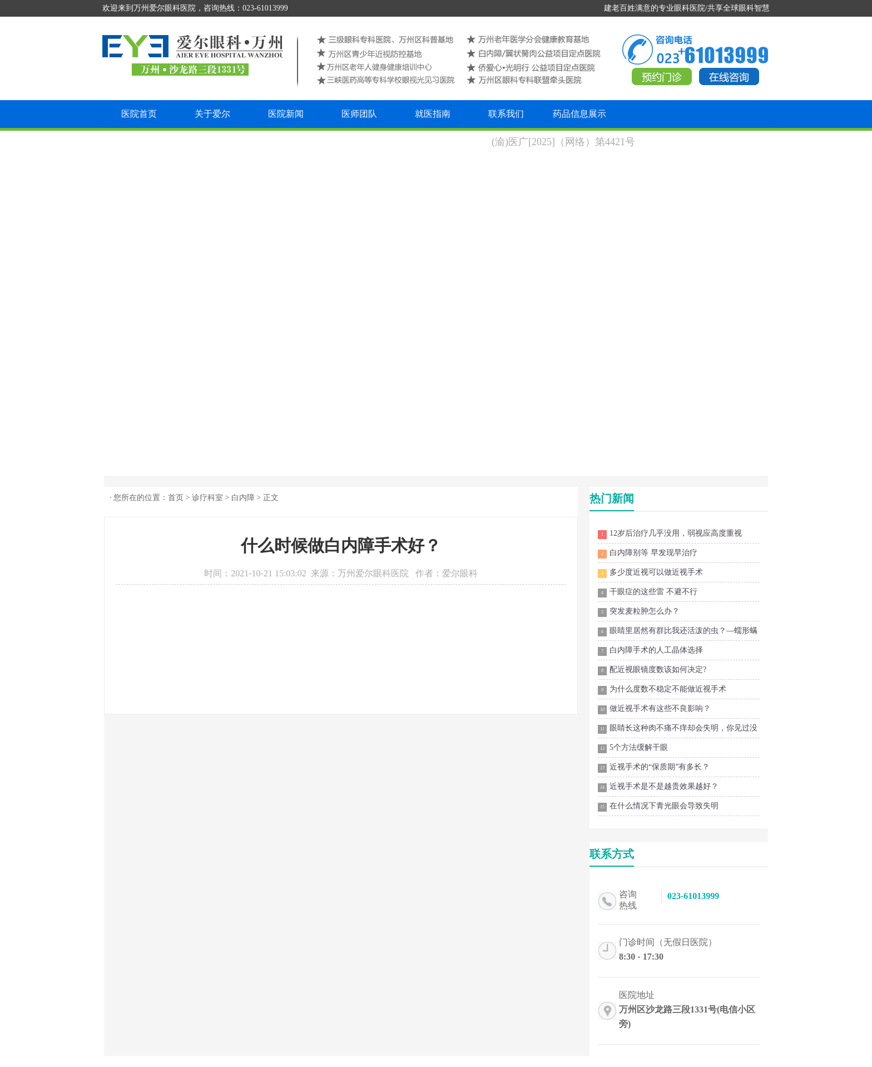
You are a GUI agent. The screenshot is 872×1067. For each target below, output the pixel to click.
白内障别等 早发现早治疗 (647, 554)
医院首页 (139, 113)
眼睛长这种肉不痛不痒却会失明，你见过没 (677, 729)
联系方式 (611, 854)
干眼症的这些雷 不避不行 (647, 592)
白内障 (243, 497)
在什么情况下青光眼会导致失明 (658, 807)
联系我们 (506, 113)
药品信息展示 (579, 113)
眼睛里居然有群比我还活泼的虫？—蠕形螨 (677, 631)
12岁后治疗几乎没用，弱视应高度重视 (670, 534)
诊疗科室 (207, 497)
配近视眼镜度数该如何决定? (652, 670)
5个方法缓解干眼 (633, 748)
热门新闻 (611, 498)
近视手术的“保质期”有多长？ (654, 768)
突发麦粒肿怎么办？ (639, 612)
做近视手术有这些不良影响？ (654, 709)
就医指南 (432, 113)
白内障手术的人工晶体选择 (650, 651)
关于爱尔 (212, 113)
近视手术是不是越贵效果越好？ (658, 787)
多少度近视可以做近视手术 (650, 573)
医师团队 (359, 113)
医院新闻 (286, 113)
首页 (176, 497)
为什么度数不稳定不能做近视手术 (662, 690)
